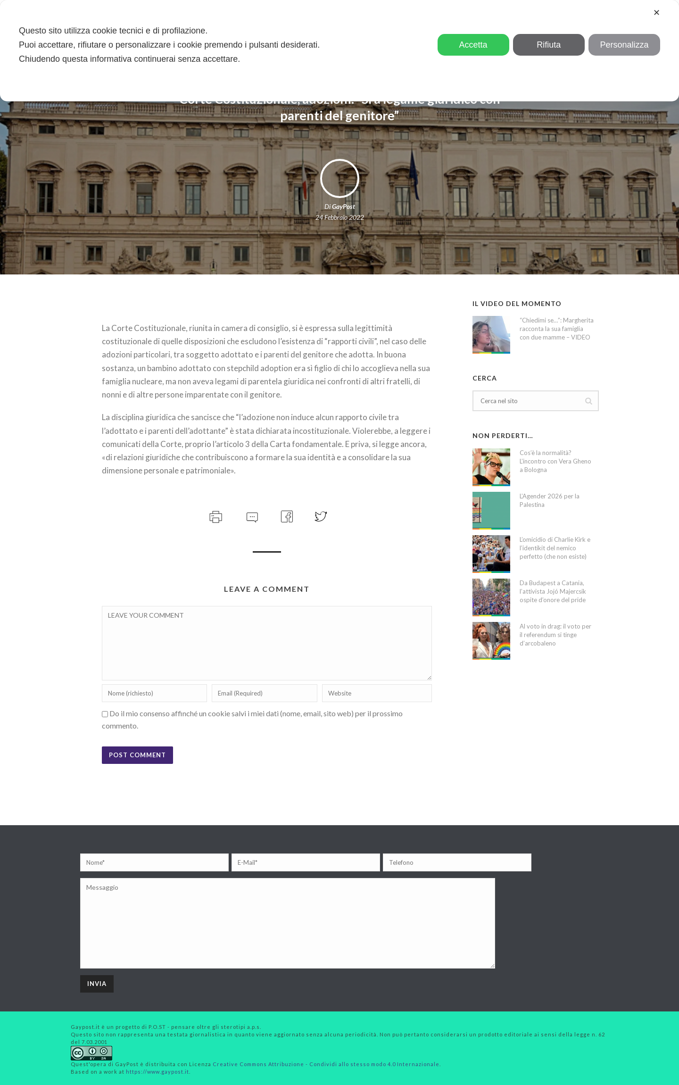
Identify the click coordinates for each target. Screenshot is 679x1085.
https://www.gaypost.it (157, 1071)
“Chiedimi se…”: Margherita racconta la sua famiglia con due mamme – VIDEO (557, 328)
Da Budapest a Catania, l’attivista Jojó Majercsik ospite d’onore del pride (553, 591)
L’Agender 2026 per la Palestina (550, 500)
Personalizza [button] (624, 45)
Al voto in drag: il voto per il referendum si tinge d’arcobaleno (555, 634)
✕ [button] (656, 12)
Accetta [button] (473, 45)
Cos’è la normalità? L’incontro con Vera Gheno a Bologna (555, 461)
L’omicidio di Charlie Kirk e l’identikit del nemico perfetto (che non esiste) (555, 548)
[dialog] (339, 50)
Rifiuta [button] (549, 45)
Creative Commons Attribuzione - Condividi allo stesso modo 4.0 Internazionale (326, 1064)
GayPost (343, 206)
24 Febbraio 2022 (339, 217)
